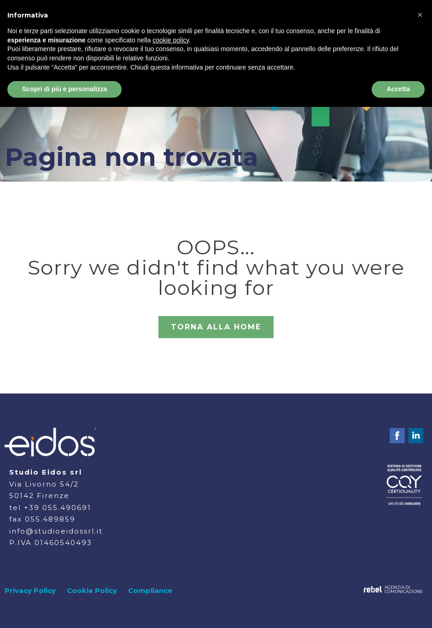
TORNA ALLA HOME (216, 327)
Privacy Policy (30, 590)
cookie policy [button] (170, 40)
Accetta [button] (398, 89)
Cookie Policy (92, 590)
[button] (420, 14)
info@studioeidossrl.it (56, 531)
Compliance (150, 590)
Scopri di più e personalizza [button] (64, 89)
